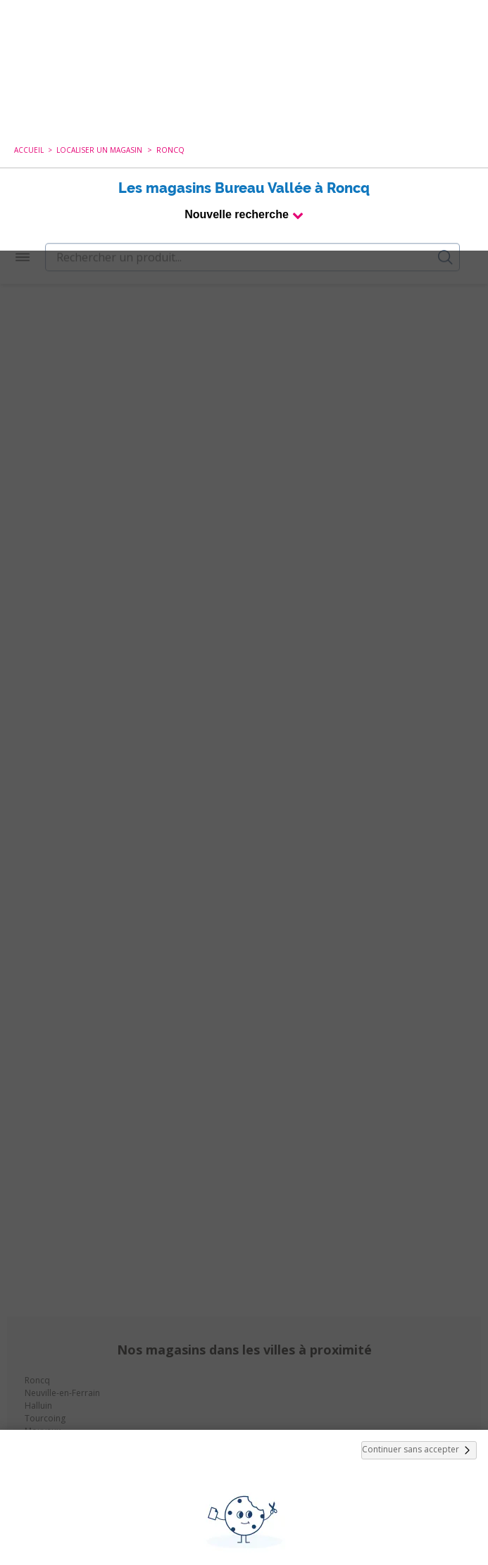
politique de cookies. (294, 1447)
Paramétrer (244, 1523)
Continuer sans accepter (419, 1199)
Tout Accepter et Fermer (244, 1486)
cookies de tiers (272, 1393)
